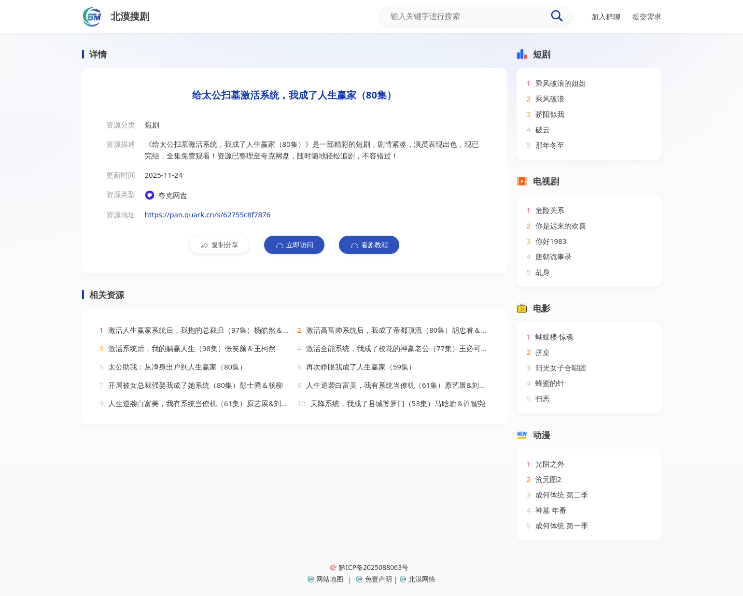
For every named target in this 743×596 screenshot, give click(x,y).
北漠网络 (417, 578)
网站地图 (325, 578)
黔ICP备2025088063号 (369, 567)
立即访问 (294, 245)
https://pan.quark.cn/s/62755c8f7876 (208, 214)
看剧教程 (369, 245)
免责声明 (374, 578)
